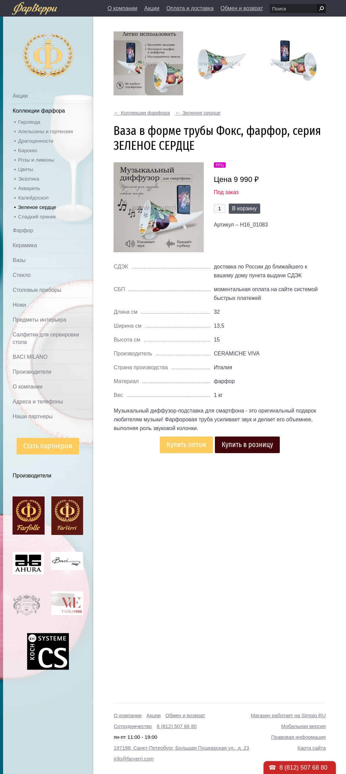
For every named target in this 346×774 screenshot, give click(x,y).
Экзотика (28, 179)
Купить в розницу (247, 444)
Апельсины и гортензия (45, 131)
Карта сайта (311, 748)
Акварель (29, 188)
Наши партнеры (32, 416)
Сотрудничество (133, 726)
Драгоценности (35, 141)
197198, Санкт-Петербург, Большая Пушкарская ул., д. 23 (181, 748)
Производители (32, 372)
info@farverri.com (134, 758)
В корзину (244, 208)
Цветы (25, 169)
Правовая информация (298, 737)
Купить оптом (186, 444)
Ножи (19, 305)
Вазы (19, 260)
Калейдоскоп (33, 198)
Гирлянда (29, 122)
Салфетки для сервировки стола (46, 338)
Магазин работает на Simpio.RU (288, 715)
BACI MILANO (30, 357)
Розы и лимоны (36, 160)
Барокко (27, 150)
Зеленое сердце (37, 207)
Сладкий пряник (37, 216)
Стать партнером (47, 445)
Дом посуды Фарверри (35, 46)
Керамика (25, 245)
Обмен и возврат (242, 8)
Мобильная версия (303, 726)
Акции (151, 8)
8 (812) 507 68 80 (177, 726)
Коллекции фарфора (39, 111)
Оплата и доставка (190, 8)
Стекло (21, 275)
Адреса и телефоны (38, 401)
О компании (122, 8)
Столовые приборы (37, 290)
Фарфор (23, 230)
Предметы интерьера (39, 320)
